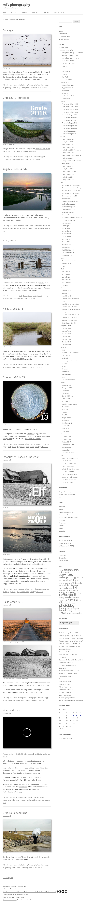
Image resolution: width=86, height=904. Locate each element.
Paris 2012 (65, 407)
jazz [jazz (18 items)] (74, 598)
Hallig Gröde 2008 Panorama (71, 150)
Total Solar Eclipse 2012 (69, 123)
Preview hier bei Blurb (33, 439)
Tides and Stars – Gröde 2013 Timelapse (18, 754)
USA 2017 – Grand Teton (70, 458)
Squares (64, 364)
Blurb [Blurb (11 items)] (60, 580)
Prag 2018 (65, 415)
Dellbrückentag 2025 (68, 212)
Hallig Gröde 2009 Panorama (71, 155)
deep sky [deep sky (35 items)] (78, 583)
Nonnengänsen (8, 79)
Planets (64, 74)
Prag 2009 (65, 409)
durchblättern (30, 151)
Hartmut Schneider (65, 540)
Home (5, 13)
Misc (61, 258)
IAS (60, 497)
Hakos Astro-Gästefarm (67, 495)
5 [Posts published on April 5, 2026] (80, 715)
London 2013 (66, 439)
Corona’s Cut (66, 355)
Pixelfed (61, 526)
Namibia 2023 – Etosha (69, 320)
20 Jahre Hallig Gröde (15, 169)
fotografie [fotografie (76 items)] (64, 592)
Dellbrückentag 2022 (68, 204)
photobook (27, 159)
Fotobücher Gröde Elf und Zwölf (21, 456)
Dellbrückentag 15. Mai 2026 (68, 633)
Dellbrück (65, 358)
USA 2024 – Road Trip (69, 480)
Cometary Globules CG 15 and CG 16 (71, 660)
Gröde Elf (27, 564)
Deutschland (64, 82)
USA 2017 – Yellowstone (69, 477)
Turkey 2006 (66, 426)
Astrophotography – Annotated (72, 53)
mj (60, 738)
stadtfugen (65, 372)
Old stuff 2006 (66, 345)
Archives (24, 13)
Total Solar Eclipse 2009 (69, 120)
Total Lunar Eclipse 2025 (70, 112)
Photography (59, 13)
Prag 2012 (65, 412)
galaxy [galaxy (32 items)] (72, 592)
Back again (9, 30)
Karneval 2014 (66, 242)
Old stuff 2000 (66, 331)
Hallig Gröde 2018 (67, 180)
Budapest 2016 (67, 388)
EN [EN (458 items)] (75, 587)
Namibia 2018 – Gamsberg (70, 304)
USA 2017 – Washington (69, 474)
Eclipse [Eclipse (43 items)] (69, 588)
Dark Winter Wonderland (70, 201)
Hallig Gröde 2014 (67, 174)
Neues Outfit (67, 738)
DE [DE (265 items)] (72, 583)
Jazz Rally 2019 (66, 282)
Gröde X (25, 857)
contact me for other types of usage (18, 894)
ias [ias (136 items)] (71, 597)
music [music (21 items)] (65, 600)
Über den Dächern (68, 253)
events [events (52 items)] (69, 590)
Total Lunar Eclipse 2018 (70, 107)
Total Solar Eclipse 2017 (69, 131)
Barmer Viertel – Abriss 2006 (71, 185)
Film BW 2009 (66, 263)
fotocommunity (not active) (68, 517)
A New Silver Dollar (65, 687)
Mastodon (62, 523)
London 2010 (66, 436)
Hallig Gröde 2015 (13, 308)
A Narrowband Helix (66, 676)
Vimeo (5, 757)
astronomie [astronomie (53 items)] (64, 572)
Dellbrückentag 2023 (68, 207)
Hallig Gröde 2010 (67, 158)
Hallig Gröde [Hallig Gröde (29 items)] (64, 597)
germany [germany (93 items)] (64, 594)
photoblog (28, 88)
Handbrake (16, 770)
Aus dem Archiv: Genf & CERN (69, 671)
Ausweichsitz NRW (68, 85)
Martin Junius (42, 754)
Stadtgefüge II (66, 374)
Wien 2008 (65, 428)
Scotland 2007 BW (68, 445)
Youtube (62, 531)
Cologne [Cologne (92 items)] (74, 580)
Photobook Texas (65, 692)
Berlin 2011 (65, 93)
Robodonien (66, 247)
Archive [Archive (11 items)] (61, 570)
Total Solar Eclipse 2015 (69, 126)
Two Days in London (68, 453)
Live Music (65, 285)
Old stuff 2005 (66, 342)
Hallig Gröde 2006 (67, 142)
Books (21, 157)
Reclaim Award (67, 245)
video (43, 800)
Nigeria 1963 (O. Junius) (69, 404)
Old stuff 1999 (66, 328)
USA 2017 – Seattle (68, 472)
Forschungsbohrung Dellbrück (72, 218)
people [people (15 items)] (73, 603)
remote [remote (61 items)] (63, 610)
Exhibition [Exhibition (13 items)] (75, 590)
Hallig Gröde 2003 (67, 139)
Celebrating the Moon (69, 61)
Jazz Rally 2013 (66, 274)
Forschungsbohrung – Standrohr (70, 636)
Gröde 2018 (9, 241)
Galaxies (64, 66)
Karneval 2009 (66, 234)
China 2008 (65, 391)
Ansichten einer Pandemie (70, 353)
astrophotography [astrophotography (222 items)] (71, 577)
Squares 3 (65, 369)
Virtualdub (40, 768)
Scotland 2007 (66, 442)
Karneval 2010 (66, 236)
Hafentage (65, 226)
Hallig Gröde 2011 (67, 163)
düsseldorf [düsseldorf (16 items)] (62, 588)
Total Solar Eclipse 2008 (69, 117)
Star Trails (65, 77)
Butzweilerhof (66, 199)
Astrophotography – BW (70, 55)
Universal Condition (68, 380)
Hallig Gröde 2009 (67, 153)
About (13, 13)
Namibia (63, 288)
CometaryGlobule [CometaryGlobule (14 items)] (64, 583)
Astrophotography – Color (70, 58)
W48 (63, 266)
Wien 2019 (65, 431)
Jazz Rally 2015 (66, 280)
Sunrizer (28, 773)
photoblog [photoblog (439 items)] (67, 605)
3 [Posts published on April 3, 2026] (73, 715)
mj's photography (16, 5)
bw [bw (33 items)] (68, 580)
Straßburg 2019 (67, 423)
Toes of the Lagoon (65, 695)
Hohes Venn (66, 399)
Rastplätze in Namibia (69, 323)
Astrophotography (66, 50)
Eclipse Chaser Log (65, 492)
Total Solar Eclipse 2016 (69, 128)
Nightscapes (66, 72)
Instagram (62, 520)
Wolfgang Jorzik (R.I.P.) (66, 546)
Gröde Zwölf (39, 564)
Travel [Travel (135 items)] (62, 613)
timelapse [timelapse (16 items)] (77, 611)
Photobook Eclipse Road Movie (69, 646)
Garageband (7, 773)
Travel (40, 85)
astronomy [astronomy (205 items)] (66, 574)
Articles (35, 13)
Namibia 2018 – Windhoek (70, 315)
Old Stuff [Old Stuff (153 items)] (64, 602)
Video (35, 797)
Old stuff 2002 (66, 334)
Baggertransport (67, 88)
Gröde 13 (6, 436)
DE (3, 88)
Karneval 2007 (66, 228)
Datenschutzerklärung (10, 900)
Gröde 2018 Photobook (16, 97)
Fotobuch (30, 434)
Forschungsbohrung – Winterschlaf (70, 641)
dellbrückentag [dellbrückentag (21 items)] (72, 585)
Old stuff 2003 (66, 336)
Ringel (35, 77)
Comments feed (64, 36)
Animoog (36, 773)
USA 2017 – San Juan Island (71, 469)
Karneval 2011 (66, 239)
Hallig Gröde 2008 (67, 147)
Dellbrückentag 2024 (68, 209)
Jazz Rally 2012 (66, 272)
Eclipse (62, 101)
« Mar (61, 729)
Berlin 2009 (65, 90)
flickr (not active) (64, 515)
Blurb (9, 447)
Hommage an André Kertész (71, 361)
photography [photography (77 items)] (65, 608)
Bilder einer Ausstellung (69, 261)
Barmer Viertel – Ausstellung (71, 188)
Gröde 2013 (29, 685)
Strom (64, 377)
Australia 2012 (66, 385)
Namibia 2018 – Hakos (69, 307)
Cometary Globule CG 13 (67, 663)
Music (62, 269)
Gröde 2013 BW (43, 685)
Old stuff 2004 (66, 339)
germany (8, 88)
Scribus (45, 573)
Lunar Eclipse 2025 (65, 684)
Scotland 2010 (66, 447)
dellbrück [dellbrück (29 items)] (62, 585)
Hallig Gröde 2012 (67, 166)
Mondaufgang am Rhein (67, 698)
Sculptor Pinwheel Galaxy (67, 665)
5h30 (63, 350)
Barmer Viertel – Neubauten (71, 193)
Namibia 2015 (66, 293)
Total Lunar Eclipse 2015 (70, 104)
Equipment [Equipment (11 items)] (62, 590)
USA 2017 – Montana (69, 464)
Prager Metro (66, 418)
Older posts (8, 878)
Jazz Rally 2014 (66, 277)
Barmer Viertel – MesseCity (71, 190)
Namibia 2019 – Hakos (69, 318)
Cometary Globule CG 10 (67, 652)
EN (6, 700)
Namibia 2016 (66, 296)
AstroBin (62, 507)
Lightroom (19, 768)
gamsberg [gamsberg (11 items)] (78, 593)
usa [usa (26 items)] (75, 613)
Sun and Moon (67, 80)
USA (61, 455)
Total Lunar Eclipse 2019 (70, 109)
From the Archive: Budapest (68, 673)
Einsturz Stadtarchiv (68, 215)
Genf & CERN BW (67, 396)
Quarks (61, 679)
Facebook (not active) (66, 512)
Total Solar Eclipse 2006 (69, 115)
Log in (61, 31)
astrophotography (9, 800)
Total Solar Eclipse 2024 (69, 134)
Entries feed (63, 34)
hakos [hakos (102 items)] (72, 594)
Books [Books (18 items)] (65, 580)
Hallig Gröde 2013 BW (69, 172)
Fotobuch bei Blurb (42, 149)
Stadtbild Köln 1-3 (68, 250)
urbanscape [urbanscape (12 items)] (70, 613)
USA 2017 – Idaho (67, 461)
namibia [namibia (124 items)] (73, 600)
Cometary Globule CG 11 (67, 690)
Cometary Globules (68, 63)
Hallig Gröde (40, 72)
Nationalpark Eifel (68, 96)
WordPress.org (64, 39)
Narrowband (66, 69)
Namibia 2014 (66, 291)
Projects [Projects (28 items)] (76, 608)
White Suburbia (67, 255)
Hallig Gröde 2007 (67, 145)
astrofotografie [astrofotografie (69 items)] (72, 569)
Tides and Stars (11, 710)
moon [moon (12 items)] (61, 600)
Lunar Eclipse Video (65, 682)
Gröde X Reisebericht (15, 812)
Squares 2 (65, 366)
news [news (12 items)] (79, 600)
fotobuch (6, 159)
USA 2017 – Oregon (68, 466)
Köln (61, 182)
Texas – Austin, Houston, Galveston (71, 700)
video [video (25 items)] (79, 613)
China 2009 (65, 393)
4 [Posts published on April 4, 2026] (76, 715)
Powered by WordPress (10, 897)
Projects (63, 347)
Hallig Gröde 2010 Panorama (71, 161)
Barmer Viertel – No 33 (69, 196)
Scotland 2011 (66, 450)
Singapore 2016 (67, 420)
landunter (17, 299)
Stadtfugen (63, 555)
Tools (34, 589)
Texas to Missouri (65, 649)
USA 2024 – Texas (67, 482)
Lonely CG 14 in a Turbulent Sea (69, 644)
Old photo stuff (65, 326)
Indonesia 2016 (67, 401)
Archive (21, 226)
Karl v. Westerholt (65, 543)
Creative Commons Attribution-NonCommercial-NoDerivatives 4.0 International (35, 891)
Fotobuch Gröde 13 (14, 377)
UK (61, 434)
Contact (46, 13)
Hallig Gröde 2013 (13, 601)
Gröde (14, 88)
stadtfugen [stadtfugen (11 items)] (70, 611)
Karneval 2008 (66, 231)
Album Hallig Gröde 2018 (20, 290)
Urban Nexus (63, 561)
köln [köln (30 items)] (78, 597)
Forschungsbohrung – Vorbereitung (71, 638)
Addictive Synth (19, 773)
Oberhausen (66, 99)
